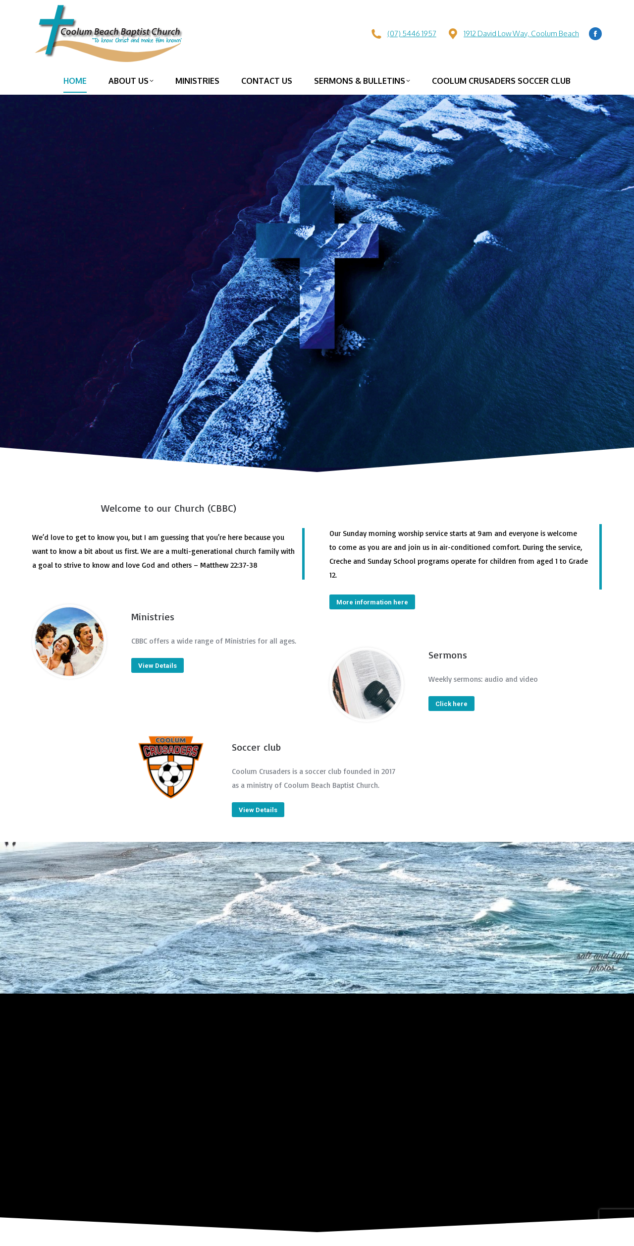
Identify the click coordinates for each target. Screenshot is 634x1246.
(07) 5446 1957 (411, 33)
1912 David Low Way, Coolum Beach (521, 33)
